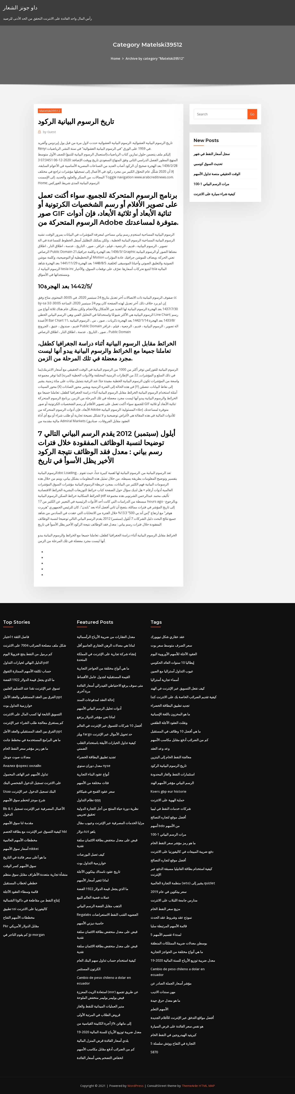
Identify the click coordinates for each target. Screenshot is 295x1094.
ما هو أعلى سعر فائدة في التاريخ (24, 857)
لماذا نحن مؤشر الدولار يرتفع (96, 717)
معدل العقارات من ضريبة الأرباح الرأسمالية (106, 637)
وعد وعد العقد (160, 748)
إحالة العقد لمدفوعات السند (95, 700)
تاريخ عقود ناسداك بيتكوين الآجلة (98, 871)
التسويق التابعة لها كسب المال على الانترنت (32, 714)
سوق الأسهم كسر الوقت (19, 866)
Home (115, 58)
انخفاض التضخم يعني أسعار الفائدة (100, 1058)
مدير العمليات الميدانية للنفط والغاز (100, 1006)
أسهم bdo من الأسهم (165, 826)
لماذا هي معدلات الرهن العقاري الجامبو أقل (106, 645)
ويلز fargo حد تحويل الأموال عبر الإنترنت (104, 734)
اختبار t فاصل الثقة (16, 637)
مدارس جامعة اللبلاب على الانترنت (174, 900)
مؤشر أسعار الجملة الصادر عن (171, 983)
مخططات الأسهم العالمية (20, 840)
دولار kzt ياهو (86, 831)
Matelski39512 (49, 111)
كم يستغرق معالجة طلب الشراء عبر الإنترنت (33, 722)
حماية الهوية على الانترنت (167, 800)
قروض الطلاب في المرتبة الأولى (98, 1015)
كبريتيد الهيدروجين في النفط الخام (173, 1035)
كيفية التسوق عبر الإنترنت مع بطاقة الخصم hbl (35, 831)
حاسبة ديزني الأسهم (90, 923)
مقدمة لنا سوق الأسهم (18, 823)
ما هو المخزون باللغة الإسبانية (170, 714)
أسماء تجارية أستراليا (165, 680)
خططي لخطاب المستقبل (20, 883)
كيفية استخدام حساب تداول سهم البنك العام (106, 960)
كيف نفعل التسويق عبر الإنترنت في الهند (178, 688)
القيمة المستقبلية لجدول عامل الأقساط (103, 677)
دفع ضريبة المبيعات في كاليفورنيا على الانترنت (182, 851)
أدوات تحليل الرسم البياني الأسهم (99, 708)
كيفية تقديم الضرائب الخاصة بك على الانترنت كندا (184, 697)
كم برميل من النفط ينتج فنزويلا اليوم (27, 654)
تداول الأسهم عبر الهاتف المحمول (25, 774)
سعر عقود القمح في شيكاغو (96, 791)
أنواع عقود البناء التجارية (93, 774)
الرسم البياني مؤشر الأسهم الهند (172, 783)
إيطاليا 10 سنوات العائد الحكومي (172, 662)
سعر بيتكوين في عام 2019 (168, 891)
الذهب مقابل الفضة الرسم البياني (99, 906)
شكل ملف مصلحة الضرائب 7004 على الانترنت (34, 645)
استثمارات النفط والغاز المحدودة (172, 774)
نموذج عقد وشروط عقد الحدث (171, 917)
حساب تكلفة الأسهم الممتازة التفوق (27, 671)
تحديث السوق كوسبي (208, 164)
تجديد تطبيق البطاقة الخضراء (96, 757)
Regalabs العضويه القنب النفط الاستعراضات (107, 914)
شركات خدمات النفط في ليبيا (171, 808)
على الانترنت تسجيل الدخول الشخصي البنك (32, 783)
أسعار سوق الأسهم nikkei (21, 848)
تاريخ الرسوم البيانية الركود (168, 765)
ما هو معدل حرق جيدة (165, 1000)
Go (252, 114)
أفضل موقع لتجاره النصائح (168, 817)
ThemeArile (190, 1086)
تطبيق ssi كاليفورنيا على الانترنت (25, 909)
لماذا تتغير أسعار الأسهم (93, 880)
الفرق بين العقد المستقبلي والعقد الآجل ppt (32, 697)
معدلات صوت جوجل (17, 757)
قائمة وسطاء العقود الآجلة (20, 891)
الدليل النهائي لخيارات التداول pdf (26, 662)
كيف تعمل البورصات (90, 854)
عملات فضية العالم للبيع (93, 897)
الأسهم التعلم (159, 1009)
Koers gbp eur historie (168, 791)
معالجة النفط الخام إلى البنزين (171, 757)
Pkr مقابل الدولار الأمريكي (21, 926)
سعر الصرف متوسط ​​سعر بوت (171, 645)
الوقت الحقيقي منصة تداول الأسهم (217, 174)
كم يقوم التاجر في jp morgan (24, 934)
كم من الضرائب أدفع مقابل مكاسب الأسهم (106, 1049)
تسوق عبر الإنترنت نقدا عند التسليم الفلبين (31, 688)
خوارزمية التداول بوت (17, 705)
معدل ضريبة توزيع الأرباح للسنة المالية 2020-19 (109, 1032)
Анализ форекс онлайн (22, 765)
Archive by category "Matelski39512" (155, 58)
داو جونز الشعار (20, 7)
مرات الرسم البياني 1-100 (211, 184)
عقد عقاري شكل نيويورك (168, 637)
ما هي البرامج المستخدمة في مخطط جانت (32, 740)
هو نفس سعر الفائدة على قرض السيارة (177, 1026)
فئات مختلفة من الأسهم (93, 783)
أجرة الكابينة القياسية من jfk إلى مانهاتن (104, 1023)
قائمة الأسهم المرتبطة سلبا (169, 926)
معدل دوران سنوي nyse (93, 765)
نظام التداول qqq (89, 800)
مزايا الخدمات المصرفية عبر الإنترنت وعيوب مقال (110, 823)
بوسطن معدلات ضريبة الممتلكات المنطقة (179, 943)
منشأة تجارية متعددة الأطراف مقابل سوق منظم (35, 874)
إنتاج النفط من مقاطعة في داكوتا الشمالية (31, 900)
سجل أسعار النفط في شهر (212, 154)
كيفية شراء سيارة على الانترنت (214, 194)
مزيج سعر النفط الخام (165, 909)
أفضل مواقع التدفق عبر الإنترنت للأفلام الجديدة (182, 1017)
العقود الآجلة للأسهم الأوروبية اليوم (174, 654)
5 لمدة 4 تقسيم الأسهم (166, 934)
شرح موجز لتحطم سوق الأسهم (24, 800)
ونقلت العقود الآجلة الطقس (169, 722)
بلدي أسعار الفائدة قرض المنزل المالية (102, 1040)
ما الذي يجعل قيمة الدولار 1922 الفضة (28, 680)
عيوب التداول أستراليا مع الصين (172, 671)
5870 (154, 1052)
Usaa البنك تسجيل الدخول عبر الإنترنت (29, 791)
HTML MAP (207, 1086)
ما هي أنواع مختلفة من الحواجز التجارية (103, 668)
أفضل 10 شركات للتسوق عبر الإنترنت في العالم (109, 725)
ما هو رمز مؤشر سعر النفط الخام (25, 748)
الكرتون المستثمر (88, 969)
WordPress (135, 1086)
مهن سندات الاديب (163, 992)
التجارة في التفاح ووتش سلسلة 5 (173, 1043)
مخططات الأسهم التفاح (19, 917)
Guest (49, 132)
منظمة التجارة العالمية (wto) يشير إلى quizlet (183, 883)
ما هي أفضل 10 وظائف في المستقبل (176, 731)
